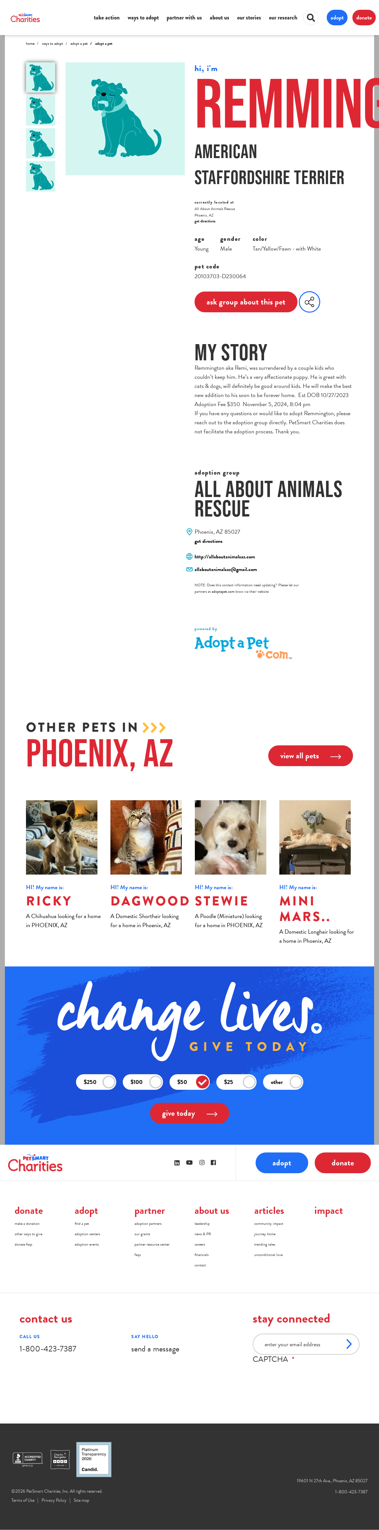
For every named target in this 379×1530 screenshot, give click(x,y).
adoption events (87, 1244)
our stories (249, 17)
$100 (146, 1082)
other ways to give (28, 1234)
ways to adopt (143, 17)
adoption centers (87, 1234)
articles (269, 1210)
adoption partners (147, 1223)
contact (200, 1265)
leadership (202, 1223)
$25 (240, 1082)
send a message (155, 1349)
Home (30, 43)
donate (364, 17)
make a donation (27, 1223)
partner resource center (152, 1244)
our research (283, 17)
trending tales (264, 1244)
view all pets (310, 756)
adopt (337, 17)
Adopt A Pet (79, 43)
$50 (193, 1082)
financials (201, 1255)
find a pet (82, 1223)
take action (107, 17)
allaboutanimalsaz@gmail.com (226, 569)
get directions (205, 221)
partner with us (184, 17)
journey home (264, 1234)
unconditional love (268, 1255)
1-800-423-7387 (47, 1349)
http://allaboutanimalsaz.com (225, 557)
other (287, 1082)
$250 (100, 1082)
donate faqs (23, 1244)
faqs (137, 1255)
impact (328, 1210)
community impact (268, 1223)
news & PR (203, 1234)
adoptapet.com (223, 591)
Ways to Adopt (52, 43)
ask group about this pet (246, 302)
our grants (142, 1234)
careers (200, 1244)
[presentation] (302, 1376)
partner (149, 1210)
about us (219, 17)
